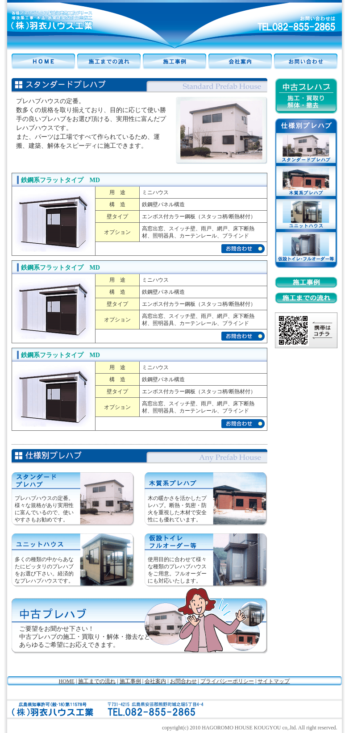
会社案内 (155, 681)
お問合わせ (183, 681)
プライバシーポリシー (227, 681)
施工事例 (130, 681)
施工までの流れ (97, 681)
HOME (67, 681)
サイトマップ (274, 681)
